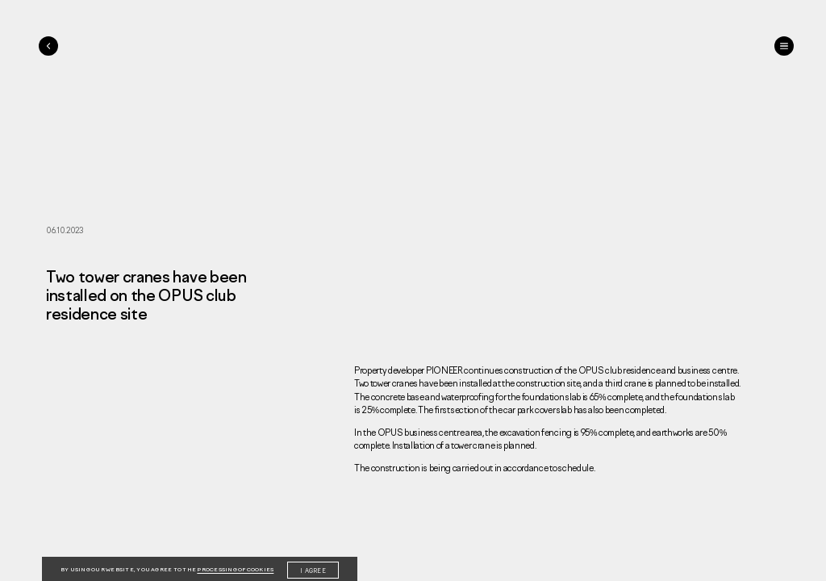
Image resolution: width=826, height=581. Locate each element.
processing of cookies (235, 569)
